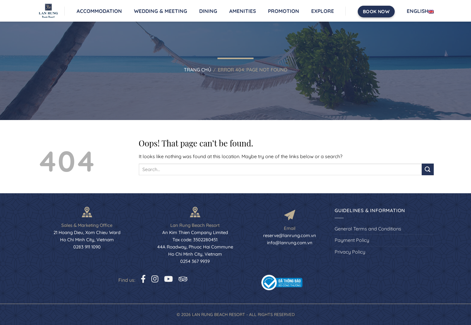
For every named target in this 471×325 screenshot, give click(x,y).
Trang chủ (197, 70)
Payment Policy (352, 240)
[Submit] (428, 169)
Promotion (283, 11)
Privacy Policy (350, 252)
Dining (208, 11)
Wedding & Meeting (160, 11)
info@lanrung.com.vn (289, 242)
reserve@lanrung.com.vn (289, 235)
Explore (322, 11)
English (420, 11)
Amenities (242, 11)
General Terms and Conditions (368, 229)
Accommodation (99, 11)
